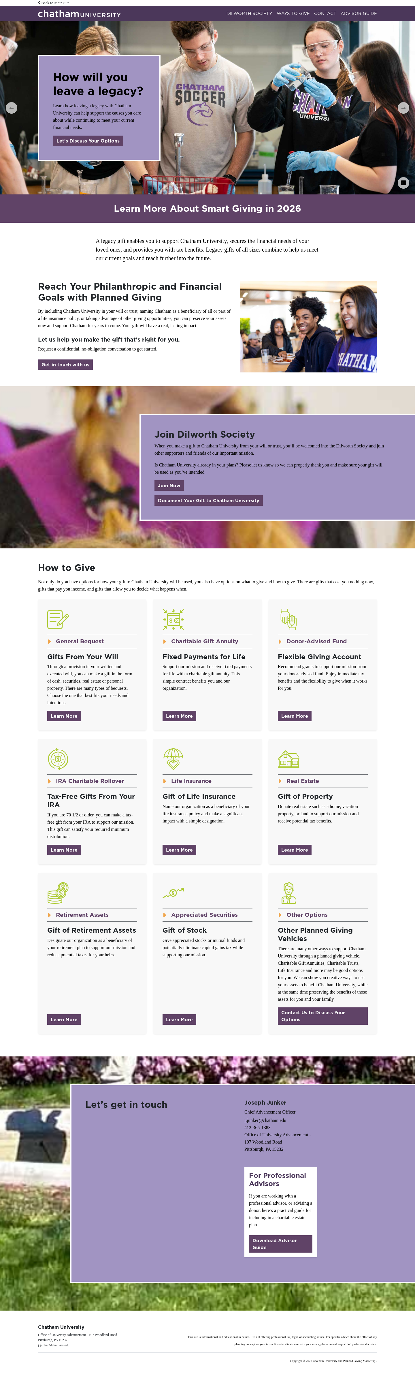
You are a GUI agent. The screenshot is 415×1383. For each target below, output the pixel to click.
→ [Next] (403, 108)
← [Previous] (11, 108)
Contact (325, 13)
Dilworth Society (249, 13)
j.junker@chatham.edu (265, 1120)
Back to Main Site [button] (53, 2)
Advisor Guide (359, 13)
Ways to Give (293, 13)
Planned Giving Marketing (359, 1361)
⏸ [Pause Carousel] (403, 182)
